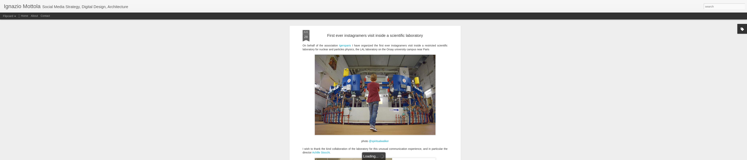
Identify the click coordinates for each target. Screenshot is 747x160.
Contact (45, 15)
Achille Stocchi (321, 152)
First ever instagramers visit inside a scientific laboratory (375, 35)
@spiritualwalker (379, 141)
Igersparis (345, 45)
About (34, 15)
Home (24, 15)
